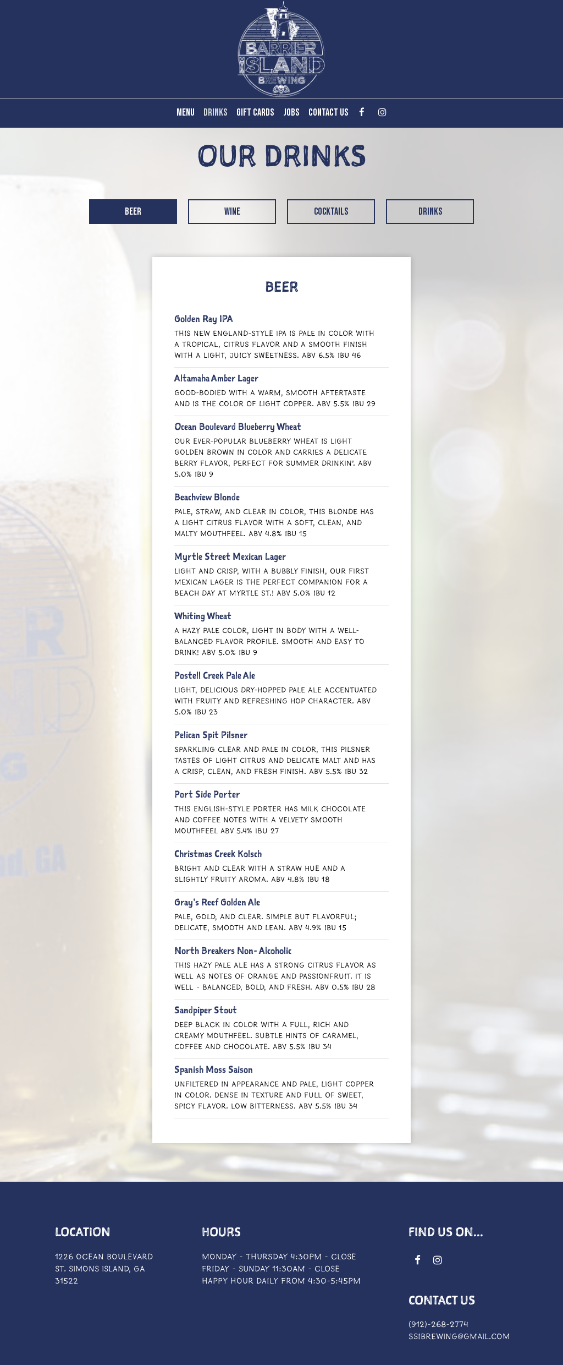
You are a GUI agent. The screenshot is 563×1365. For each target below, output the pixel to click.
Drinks (215, 112)
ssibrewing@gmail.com (459, 1337)
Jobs (291, 112)
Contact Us (328, 112)
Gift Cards (255, 112)
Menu (185, 112)
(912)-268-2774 (438, 1324)
